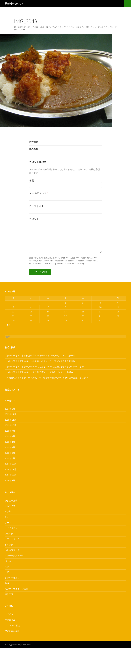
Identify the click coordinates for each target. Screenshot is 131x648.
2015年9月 (10, 430)
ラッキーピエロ (12, 577)
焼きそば (9, 593)
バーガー (9, 560)
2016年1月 (10, 408)
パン (7, 566)
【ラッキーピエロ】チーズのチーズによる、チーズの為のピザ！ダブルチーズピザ (44, 366)
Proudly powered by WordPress (18, 644)
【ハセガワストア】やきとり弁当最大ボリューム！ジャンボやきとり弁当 (40, 360)
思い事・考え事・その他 (16, 588)
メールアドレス (38, 193)
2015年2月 (10, 452)
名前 (32, 180)
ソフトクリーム (12, 538)
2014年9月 (10, 480)
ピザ (7, 571)
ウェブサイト (36, 206)
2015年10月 (10, 424)
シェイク (9, 533)
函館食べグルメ (14, 3)
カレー (8, 516)
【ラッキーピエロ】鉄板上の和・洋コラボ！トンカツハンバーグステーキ (40, 355)
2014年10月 (10, 474)
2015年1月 (10, 458)
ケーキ (8, 522)
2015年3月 (10, 447)
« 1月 (8, 324)
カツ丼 (8, 511)
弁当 (7, 582)
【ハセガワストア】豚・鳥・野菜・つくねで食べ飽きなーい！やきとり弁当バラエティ (46, 377)
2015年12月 (10, 413)
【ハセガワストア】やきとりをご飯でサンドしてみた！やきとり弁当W (39, 371)
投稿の (10, 619)
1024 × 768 (39, 27)
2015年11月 (10, 419)
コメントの (12, 624)
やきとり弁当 (11, 500)
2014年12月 (10, 463)
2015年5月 (10, 436)
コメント (34, 218)
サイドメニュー (12, 527)
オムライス (10, 505)
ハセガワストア (12, 549)
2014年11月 (10, 469)
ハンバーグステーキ (14, 555)
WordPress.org (12, 630)
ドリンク (9, 544)
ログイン (9, 613)
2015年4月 (10, 441)
